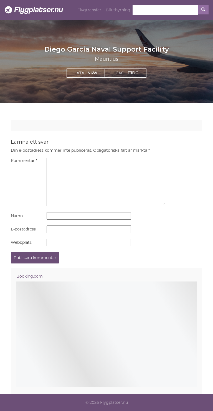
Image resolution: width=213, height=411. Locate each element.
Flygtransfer (89, 9)
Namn (17, 215)
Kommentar (24, 160)
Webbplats (21, 242)
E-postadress (23, 229)
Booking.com (29, 276)
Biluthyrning (118, 9)
